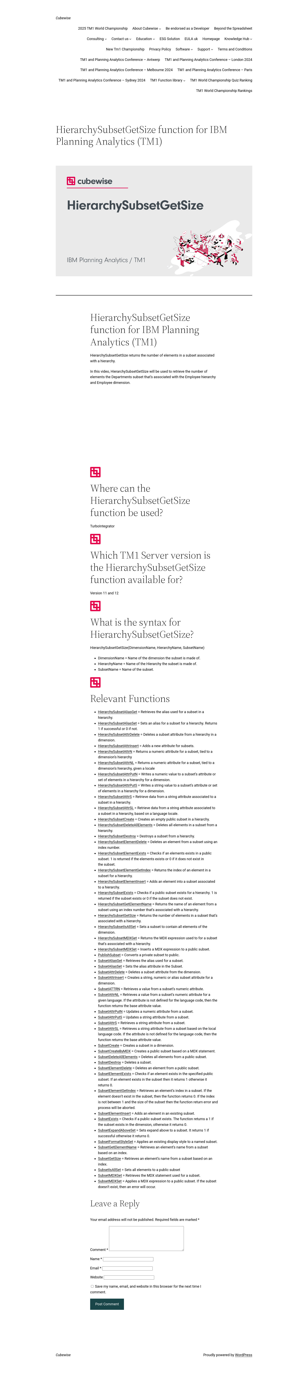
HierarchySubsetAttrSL (116, 808)
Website (96, 1282)
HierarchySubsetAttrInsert (118, 746)
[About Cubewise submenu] (160, 28)
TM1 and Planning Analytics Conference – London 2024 (208, 60)
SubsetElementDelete (115, 1068)
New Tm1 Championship (125, 49)
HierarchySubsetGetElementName (125, 904)
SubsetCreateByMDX (114, 1051)
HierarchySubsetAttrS (115, 797)
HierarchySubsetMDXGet (117, 938)
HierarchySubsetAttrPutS (117, 785)
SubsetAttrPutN (110, 1011)
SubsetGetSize (109, 1158)
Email (95, 1273)
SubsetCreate (108, 1045)
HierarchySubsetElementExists (122, 853)
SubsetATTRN (109, 989)
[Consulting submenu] (106, 39)
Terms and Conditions (235, 49)
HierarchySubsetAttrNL (116, 763)
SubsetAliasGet (110, 961)
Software (183, 49)
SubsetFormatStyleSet (115, 1142)
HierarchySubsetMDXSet (117, 949)
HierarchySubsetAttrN (115, 751)
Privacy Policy (160, 49)
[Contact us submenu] (130, 39)
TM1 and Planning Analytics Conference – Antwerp (120, 60)
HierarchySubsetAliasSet (117, 723)
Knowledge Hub (237, 39)
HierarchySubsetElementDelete (122, 842)
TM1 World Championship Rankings (224, 91)
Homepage (211, 39)
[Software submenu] (192, 49)
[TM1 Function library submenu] (184, 80)
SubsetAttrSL (108, 1028)
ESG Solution (170, 39)
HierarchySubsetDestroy (117, 836)
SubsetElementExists (114, 1074)
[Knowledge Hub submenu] (251, 39)
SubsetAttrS (107, 1023)
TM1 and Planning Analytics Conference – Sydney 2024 (102, 80)
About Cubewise (145, 28)
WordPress (243, 1360)
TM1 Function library (166, 80)
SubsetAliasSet (110, 966)
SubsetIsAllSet (109, 1170)
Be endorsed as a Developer (187, 28)
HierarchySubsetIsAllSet (117, 927)
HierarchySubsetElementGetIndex (124, 870)
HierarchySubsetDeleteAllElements (125, 825)
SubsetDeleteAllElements (118, 1057)
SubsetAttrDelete (111, 972)
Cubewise (63, 18)
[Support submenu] (212, 49)
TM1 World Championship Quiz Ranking (221, 80)
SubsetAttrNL (108, 995)
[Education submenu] (154, 39)
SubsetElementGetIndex (117, 1091)
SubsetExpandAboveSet (117, 1130)
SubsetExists (108, 1119)
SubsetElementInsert (114, 1113)
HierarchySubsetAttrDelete (119, 734)
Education (144, 39)
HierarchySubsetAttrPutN (118, 774)
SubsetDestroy (109, 1062)
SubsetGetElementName (117, 1147)
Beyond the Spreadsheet (233, 28)
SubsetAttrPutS (110, 1017)
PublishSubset (109, 955)
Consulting (95, 39)
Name (96, 1264)
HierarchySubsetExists (115, 893)
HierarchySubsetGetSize (117, 915)
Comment (99, 1254)
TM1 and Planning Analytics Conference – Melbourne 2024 (126, 70)
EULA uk (191, 39)
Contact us (119, 39)
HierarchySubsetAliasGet (117, 712)
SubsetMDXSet (110, 1181)
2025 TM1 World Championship (103, 28)
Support (204, 49)
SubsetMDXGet (110, 1175)
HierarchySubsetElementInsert (122, 881)
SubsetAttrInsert (111, 977)
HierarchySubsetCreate (116, 819)
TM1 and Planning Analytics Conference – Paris (214, 70)
